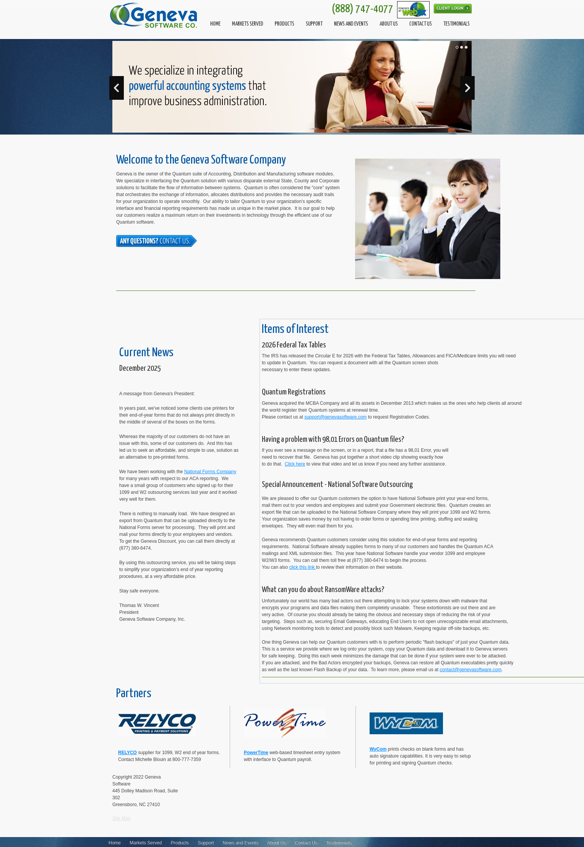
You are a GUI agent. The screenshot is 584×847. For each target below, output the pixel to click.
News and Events (240, 842)
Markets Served (146, 842)
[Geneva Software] (154, 15)
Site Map (121, 818)
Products (180, 842)
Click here (295, 464)
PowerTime (256, 752)
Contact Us (306, 842)
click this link (302, 567)
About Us (276, 842)
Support (206, 842)
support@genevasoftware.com (335, 417)
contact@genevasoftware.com (470, 669)
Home (115, 842)
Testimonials (339, 842)
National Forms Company (210, 471)
